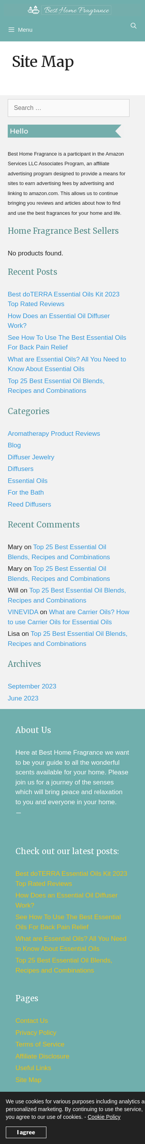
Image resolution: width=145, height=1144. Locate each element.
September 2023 (32, 686)
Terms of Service (40, 1044)
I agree (26, 1132)
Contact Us (31, 1020)
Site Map (28, 1080)
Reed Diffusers (29, 504)
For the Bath (26, 492)
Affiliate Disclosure (42, 1056)
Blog (14, 445)
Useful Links (33, 1068)
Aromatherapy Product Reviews (54, 433)
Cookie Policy (104, 1117)
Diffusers (21, 469)
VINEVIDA (23, 612)
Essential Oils (28, 481)
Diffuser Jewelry (31, 457)
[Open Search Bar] (133, 26)
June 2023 (23, 698)
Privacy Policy (35, 1032)
